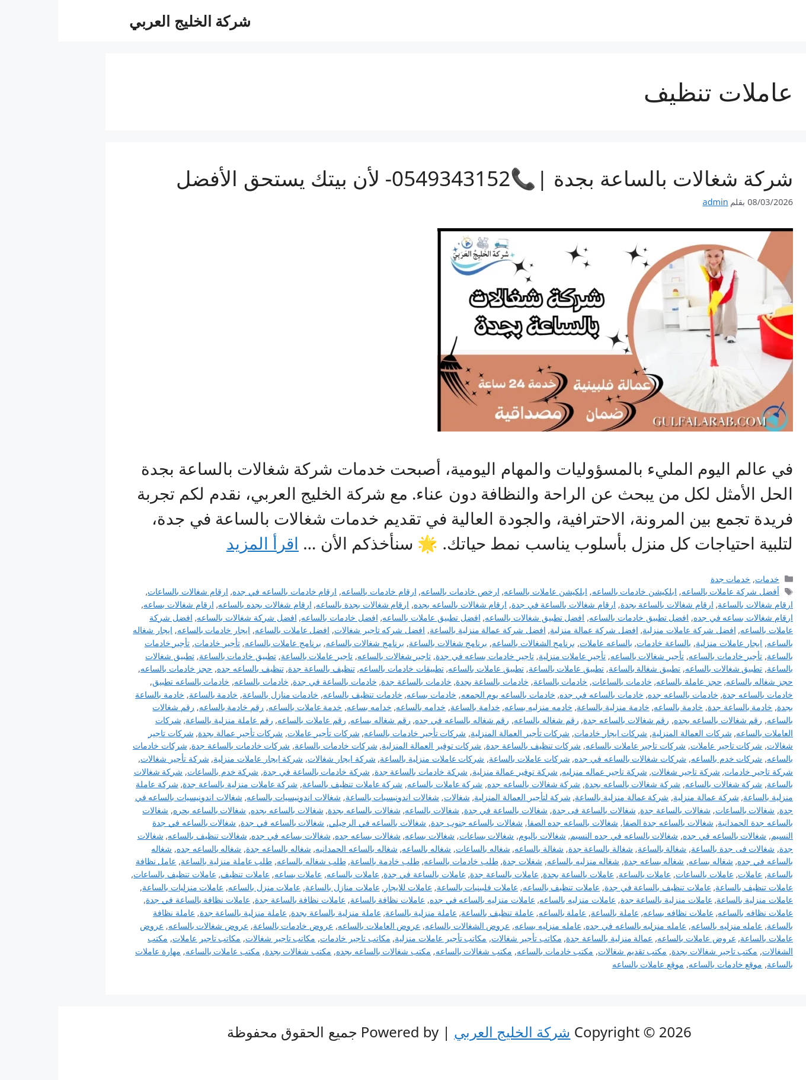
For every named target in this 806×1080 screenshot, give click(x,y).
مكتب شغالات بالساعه (416, 951)
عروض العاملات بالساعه (321, 925)
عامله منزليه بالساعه (669, 925)
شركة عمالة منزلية (648, 797)
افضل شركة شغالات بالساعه (188, 617)
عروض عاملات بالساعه (638, 938)
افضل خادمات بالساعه (281, 617)
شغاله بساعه (653, 861)
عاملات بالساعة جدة (446, 874)
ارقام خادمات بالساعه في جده (226, 591)
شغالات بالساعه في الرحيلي (319, 822)
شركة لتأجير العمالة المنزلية (464, 797)
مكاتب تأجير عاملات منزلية (382, 938)
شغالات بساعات (428, 835)
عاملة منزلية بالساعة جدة (185, 912)
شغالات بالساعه (374, 810)
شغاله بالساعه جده (151, 848)
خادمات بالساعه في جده (543, 694)
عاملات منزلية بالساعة (696, 899)
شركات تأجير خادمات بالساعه (357, 733)
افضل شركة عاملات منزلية (630, 629)
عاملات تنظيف (187, 874)
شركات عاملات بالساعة (471, 758)
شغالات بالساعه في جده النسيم (566, 835)
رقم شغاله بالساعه (488, 720)
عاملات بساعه (240, 874)
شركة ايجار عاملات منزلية (200, 758)
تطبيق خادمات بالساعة (180, 656)
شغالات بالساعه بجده (229, 810)
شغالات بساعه (371, 835)
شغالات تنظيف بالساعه (149, 835)
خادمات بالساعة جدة (358, 681)
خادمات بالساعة (502, 681)
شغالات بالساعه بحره (151, 810)
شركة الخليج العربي (132, 21)
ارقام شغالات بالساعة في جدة (505, 604)
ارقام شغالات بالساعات (129, 591)
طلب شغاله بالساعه (253, 861)
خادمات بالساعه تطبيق (133, 681)
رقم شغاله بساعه (322, 720)
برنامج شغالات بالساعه (307, 642)
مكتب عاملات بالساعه (165, 951)
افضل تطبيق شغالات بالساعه (476, 617)
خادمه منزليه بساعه (480, 706)
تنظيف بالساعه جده (192, 668)
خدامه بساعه (311, 706)
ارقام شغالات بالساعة (697, 604)
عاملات (692, 874)
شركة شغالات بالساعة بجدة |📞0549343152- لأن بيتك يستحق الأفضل (426, 178)
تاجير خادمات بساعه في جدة (427, 656)
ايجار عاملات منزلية (671, 642)
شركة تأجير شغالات (116, 758)
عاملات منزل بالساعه (206, 887)
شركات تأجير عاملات (265, 733)
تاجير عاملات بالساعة (259, 656)
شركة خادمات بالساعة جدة (363, 771)
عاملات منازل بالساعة (284, 887)
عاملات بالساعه (294, 874)
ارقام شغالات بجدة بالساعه (304, 604)
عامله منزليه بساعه (489, 925)
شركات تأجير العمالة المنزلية (461, 733)
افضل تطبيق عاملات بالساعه (373, 617)
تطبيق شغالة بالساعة (587, 668)
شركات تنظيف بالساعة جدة (475, 745)
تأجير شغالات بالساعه (589, 656)
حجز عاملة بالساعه (631, 681)
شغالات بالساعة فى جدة (536, 810)
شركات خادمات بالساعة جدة (182, 745)
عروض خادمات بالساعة (235, 925)
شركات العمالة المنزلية (634, 733)
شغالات (399, 797)
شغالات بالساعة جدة (617, 810)
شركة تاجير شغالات (627, 771)
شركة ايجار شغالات (284, 758)
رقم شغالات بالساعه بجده (660, 720)
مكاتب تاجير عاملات (148, 938)
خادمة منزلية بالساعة (555, 706)
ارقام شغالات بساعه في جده (685, 617)
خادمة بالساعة (155, 694)
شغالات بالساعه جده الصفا (514, 822)
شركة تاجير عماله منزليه (546, 771)
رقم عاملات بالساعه (253, 720)
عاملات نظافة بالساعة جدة (242, 899)
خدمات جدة (673, 578)
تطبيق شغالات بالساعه (666, 668)
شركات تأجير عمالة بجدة (182, 733)
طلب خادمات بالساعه (403, 861)
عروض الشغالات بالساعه (409, 925)
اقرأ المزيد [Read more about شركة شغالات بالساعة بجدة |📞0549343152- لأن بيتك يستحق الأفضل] (204, 543)
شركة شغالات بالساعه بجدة (574, 784)
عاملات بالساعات (647, 874)
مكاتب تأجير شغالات (468, 938)
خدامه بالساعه (363, 706)
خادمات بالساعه (203, 681)
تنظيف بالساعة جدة (263, 668)
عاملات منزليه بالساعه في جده (424, 899)
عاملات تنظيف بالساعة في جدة (599, 887)
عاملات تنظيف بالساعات (116, 874)
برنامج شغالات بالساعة (390, 642)
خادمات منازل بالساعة (222, 694)
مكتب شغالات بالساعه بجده (325, 951)
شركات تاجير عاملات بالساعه (577, 745)
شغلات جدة (464, 861)
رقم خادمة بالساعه (173, 706)
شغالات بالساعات (687, 810)
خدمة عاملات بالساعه (247, 706)
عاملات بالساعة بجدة (520, 874)
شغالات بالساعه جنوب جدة (419, 822)
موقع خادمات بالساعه (668, 964)
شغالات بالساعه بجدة (306, 810)
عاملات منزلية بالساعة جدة (608, 899)
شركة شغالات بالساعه (666, 784)
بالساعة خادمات (605, 642)
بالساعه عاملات (548, 642)
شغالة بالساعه (481, 848)
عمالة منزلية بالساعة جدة (551, 938)
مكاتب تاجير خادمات (297, 938)
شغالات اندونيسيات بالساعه (235, 797)
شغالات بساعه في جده (232, 835)
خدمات (709, 578)
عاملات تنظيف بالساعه (503, 887)
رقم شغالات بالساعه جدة (568, 720)
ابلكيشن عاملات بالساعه (487, 591)
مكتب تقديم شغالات (574, 951)
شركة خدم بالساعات (165, 771)
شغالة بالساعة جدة (542, 848)
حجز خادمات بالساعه (118, 668)
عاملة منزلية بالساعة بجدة (277, 912)
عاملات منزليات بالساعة (125, 887)
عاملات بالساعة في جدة (366, 874)
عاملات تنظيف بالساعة (696, 887)
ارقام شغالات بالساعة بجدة (608, 604)
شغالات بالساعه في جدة (224, 822)
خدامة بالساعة (417, 706)
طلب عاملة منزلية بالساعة (168, 861)
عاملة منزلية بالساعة (363, 912)
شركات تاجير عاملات (668, 745)
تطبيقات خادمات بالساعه (343, 668)
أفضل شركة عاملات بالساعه (672, 591)
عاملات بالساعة (587, 874)
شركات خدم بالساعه (669, 758)
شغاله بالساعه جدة (220, 848)
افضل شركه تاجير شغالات (321, 629)
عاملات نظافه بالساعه (697, 912)
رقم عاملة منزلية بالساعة (171, 720)
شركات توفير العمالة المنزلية (373, 745)
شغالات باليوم (484, 835)
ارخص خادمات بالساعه (402, 591)
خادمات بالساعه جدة (699, 694)
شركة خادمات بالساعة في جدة (258, 771)
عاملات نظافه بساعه (620, 912)
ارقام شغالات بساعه (120, 604)
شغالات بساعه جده (310, 835)
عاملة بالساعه (505, 912)
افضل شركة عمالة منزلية (536, 629)
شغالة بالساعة (604, 848)
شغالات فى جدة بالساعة (675, 848)
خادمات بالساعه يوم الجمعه (450, 694)
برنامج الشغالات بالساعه (475, 642)
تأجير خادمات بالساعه (668, 656)
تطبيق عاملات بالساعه (428, 668)
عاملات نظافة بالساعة (329, 899)
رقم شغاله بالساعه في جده (404, 720)
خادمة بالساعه (620, 706)
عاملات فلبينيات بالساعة (419, 887)
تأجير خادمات (159, 642)
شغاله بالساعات (425, 848)
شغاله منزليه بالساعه (525, 861)
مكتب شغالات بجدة (240, 951)
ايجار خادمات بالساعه (156, 629)
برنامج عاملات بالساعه (225, 642)
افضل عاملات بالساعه (234, 629)
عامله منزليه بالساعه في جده (577, 925)
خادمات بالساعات (564, 681)
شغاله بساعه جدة (596, 861)
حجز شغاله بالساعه (701, 681)
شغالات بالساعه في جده (666, 835)
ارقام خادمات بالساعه (321, 591)
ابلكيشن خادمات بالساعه (576, 591)
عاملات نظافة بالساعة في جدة (140, 899)
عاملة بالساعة (557, 912)
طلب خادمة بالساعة (327, 861)
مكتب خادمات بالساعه (497, 951)
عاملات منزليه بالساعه (519, 899)
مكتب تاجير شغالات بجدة (656, 951)
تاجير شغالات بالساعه (336, 656)
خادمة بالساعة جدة (682, 706)
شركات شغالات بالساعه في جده (572, 758)
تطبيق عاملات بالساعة (508, 668)
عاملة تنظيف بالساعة (439, 912)
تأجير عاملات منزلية (514, 656)
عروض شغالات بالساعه (150, 925)
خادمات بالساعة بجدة (434, 681)
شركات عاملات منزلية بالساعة (374, 758)
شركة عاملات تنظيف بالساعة (294, 784)
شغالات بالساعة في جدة (448, 810)
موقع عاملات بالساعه (590, 964)
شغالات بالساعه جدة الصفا (610, 822)
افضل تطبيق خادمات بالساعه (581, 617)
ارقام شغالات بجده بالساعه (206, 604)
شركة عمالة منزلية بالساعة (563, 797)
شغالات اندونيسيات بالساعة (334, 797)
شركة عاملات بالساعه (387, 784)
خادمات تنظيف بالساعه (304, 694)
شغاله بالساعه (368, 848)
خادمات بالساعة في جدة (276, 681)
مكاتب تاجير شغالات (222, 938)
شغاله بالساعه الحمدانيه (298, 848)
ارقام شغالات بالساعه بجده (402, 604)
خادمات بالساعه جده (625, 694)
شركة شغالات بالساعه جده (475, 784)
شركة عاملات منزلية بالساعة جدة (181, 784)
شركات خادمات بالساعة (277, 745)
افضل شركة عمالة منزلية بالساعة (430, 629)
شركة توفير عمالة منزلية (457, 771)
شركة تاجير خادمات (700, 771)
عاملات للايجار (350, 887)
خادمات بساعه (373, 694)
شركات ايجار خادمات (553, 733)
